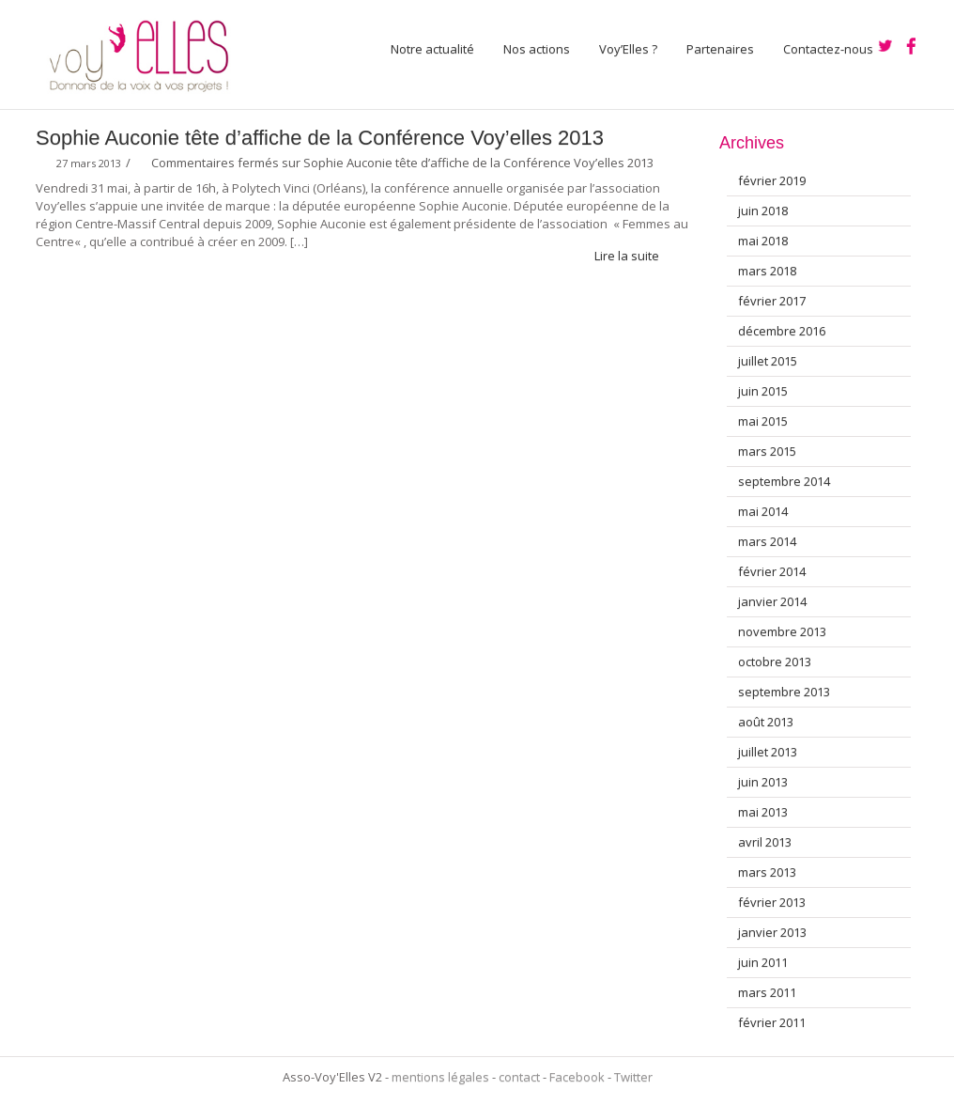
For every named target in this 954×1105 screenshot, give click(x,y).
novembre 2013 (782, 631)
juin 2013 (763, 781)
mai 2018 (763, 240)
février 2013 (772, 902)
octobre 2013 (774, 661)
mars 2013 (767, 872)
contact (519, 1076)
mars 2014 (767, 541)
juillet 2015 (767, 360)
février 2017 (772, 300)
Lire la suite (634, 255)
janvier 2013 (772, 932)
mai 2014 (763, 511)
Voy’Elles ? (628, 48)
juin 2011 (763, 962)
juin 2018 (763, 210)
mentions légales (440, 1076)
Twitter (633, 1076)
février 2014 (772, 571)
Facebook (577, 1076)
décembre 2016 (781, 330)
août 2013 (765, 721)
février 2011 (772, 1022)
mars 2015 (767, 451)
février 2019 (772, 180)
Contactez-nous (828, 48)
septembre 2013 (784, 691)
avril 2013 (765, 841)
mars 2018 (767, 270)
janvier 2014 (772, 601)
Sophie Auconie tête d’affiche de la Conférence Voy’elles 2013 (320, 137)
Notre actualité (432, 48)
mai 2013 (763, 811)
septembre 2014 (784, 481)
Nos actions (536, 48)
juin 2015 (763, 390)
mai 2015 (763, 420)
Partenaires (720, 48)
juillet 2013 (767, 751)
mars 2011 (767, 992)
